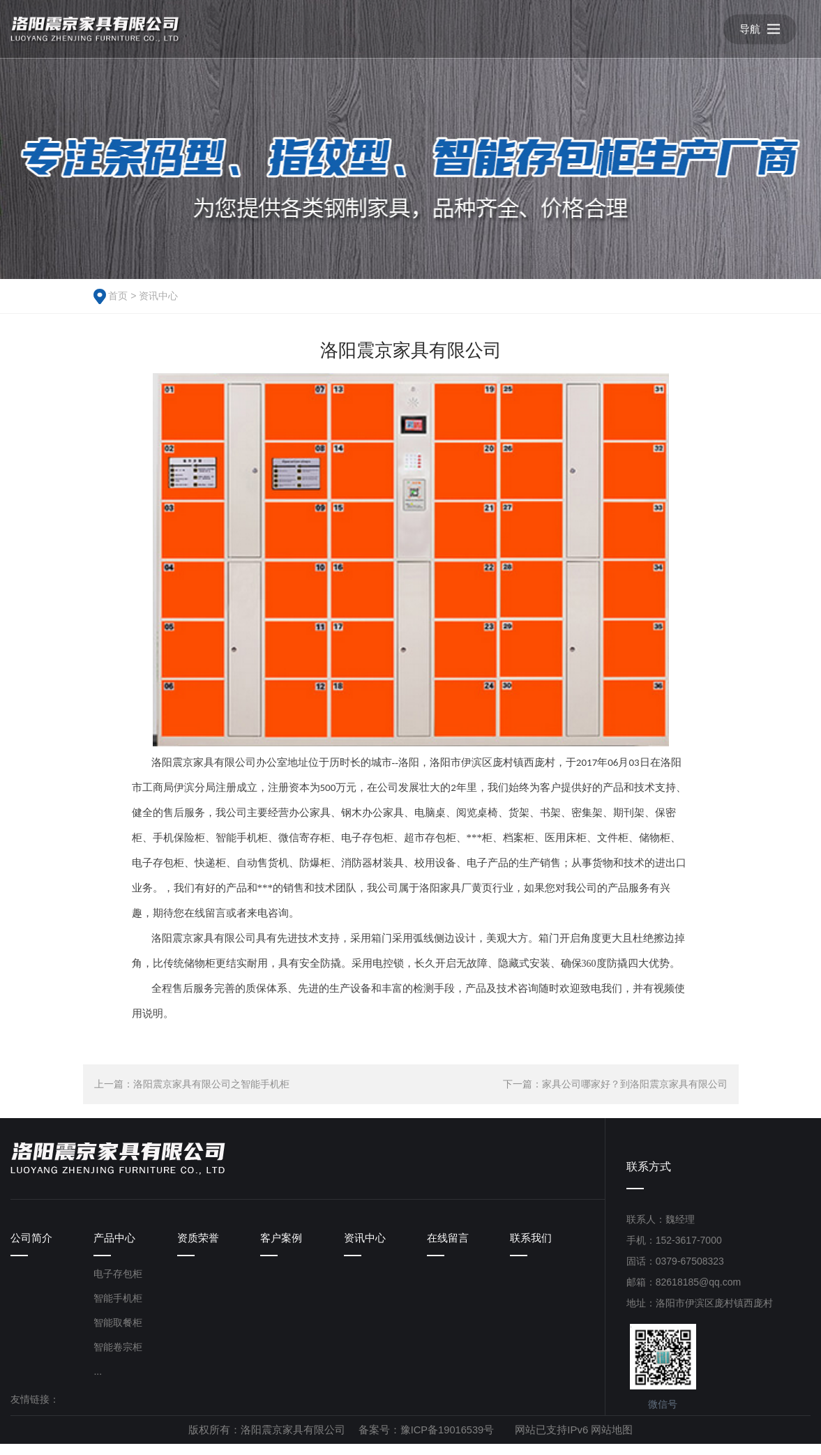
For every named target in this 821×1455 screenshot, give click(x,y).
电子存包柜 (117, 1284)
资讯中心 (158, 295)
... (97, 1382)
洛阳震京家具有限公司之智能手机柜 (211, 1084)
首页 (118, 295)
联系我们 (532, 1241)
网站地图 (613, 1441)
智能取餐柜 (117, 1333)
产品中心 (115, 1241)
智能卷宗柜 (117, 1358)
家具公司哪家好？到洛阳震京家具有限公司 (635, 1084)
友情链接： (34, 1410)
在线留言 (449, 1241)
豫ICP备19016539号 (447, 1441)
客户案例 (282, 1241)
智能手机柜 (117, 1309)
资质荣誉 (199, 1241)
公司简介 (32, 1241)
